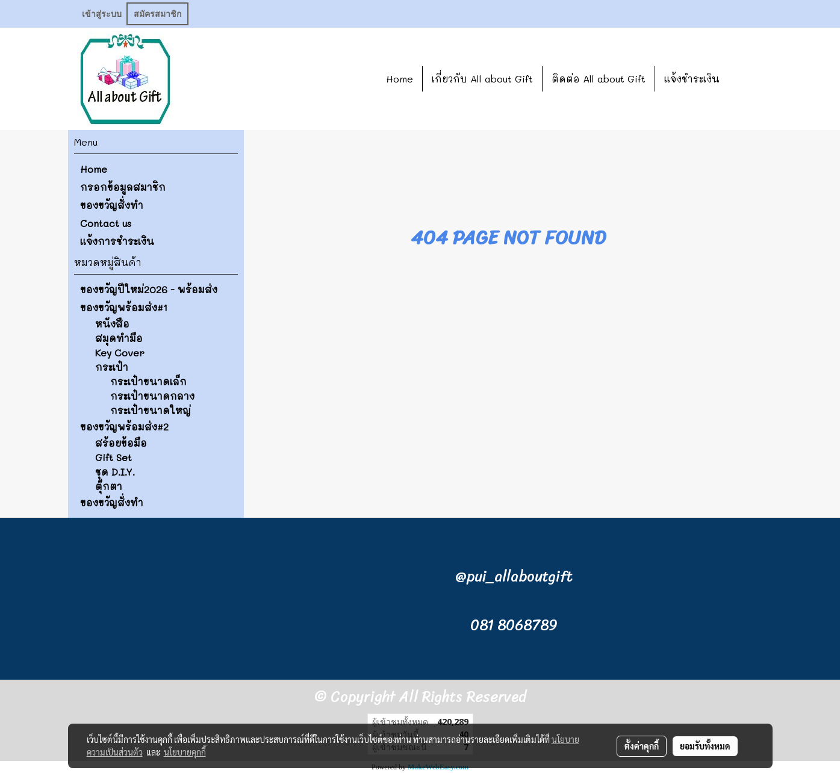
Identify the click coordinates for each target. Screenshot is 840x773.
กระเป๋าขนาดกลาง (152, 396)
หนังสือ (112, 323)
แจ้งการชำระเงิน (117, 241)
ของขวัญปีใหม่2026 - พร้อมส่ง (148, 289)
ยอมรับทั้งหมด (705, 745)
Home (399, 78)
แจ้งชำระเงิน (692, 78)
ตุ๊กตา (108, 486)
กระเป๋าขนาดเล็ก (148, 381)
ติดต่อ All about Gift (599, 78)
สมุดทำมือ (119, 338)
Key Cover (120, 352)
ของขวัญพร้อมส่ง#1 (123, 307)
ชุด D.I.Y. (115, 471)
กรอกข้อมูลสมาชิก (123, 187)
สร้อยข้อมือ (121, 442)
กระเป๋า (111, 367)
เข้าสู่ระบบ (102, 14)
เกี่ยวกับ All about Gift (482, 78)
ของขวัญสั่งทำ (111, 205)
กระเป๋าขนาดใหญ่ (150, 410)
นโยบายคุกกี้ (185, 752)
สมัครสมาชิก (157, 14)
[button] (747, 79)
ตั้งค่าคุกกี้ (641, 745)
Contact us (105, 223)
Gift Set (113, 457)
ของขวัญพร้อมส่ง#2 (124, 426)
